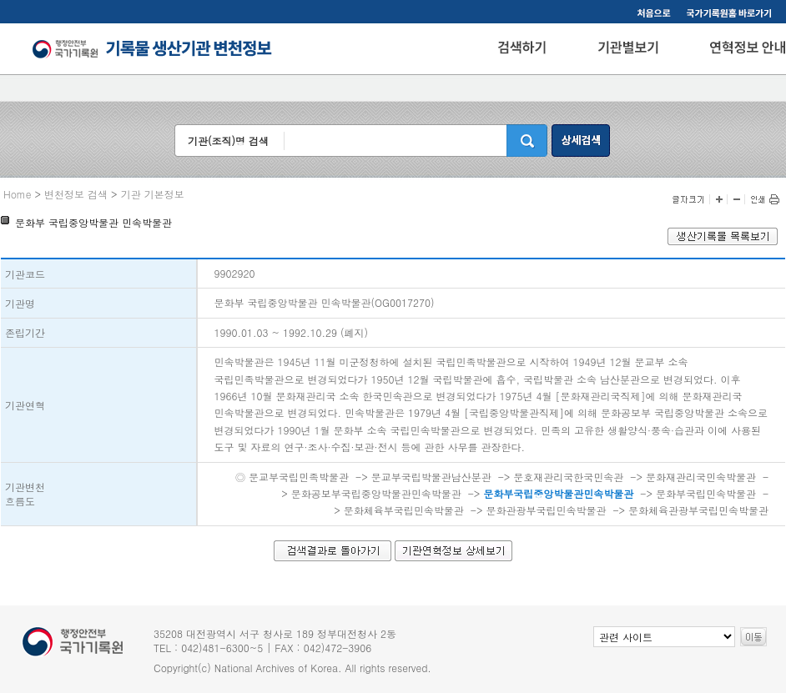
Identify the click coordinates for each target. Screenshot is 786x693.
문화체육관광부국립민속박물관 (698, 510)
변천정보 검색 (76, 194)
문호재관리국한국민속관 (568, 477)
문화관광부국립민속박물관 (546, 510)
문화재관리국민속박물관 (701, 477)
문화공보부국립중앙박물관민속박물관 (376, 493)
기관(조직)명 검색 (228, 140)
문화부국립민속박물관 (706, 493)
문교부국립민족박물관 (299, 477)
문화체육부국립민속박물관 (404, 510)
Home (17, 194)
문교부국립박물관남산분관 (431, 477)
